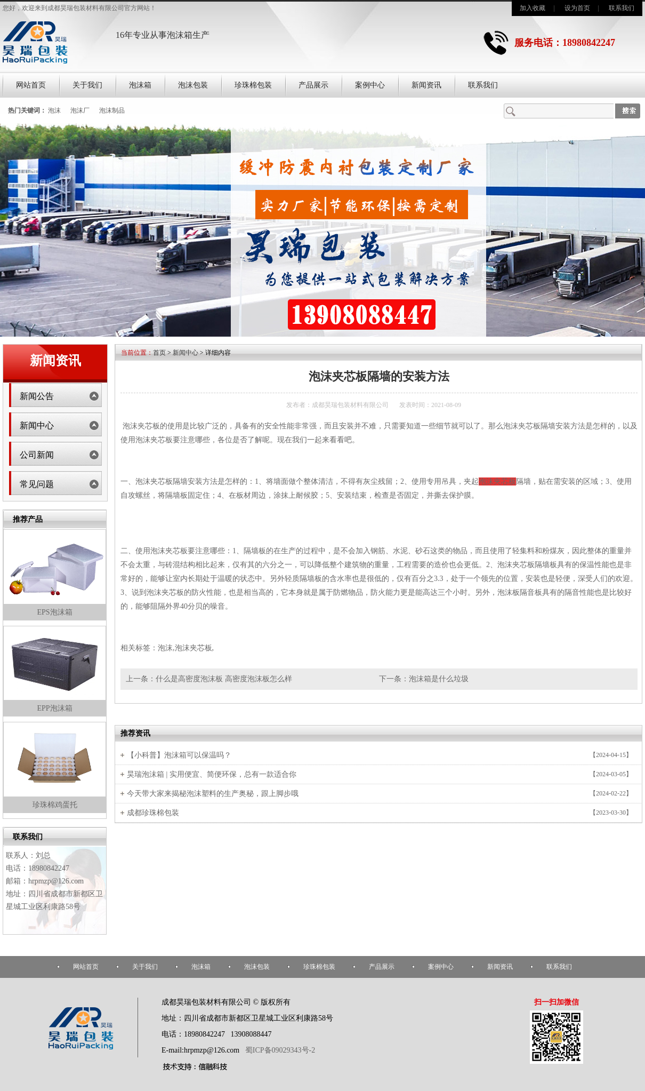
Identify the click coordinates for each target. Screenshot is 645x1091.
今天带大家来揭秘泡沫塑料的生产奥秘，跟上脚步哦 (213, 794)
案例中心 (370, 85)
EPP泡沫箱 (54, 708)
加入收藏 (532, 8)
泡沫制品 (112, 110)
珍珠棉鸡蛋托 (55, 805)
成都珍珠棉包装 (153, 813)
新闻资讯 (426, 85)
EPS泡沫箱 (54, 612)
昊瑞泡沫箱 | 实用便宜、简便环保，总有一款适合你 (211, 774)
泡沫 (54, 110)
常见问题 (37, 484)
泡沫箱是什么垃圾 (439, 679)
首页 (159, 352)
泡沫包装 (193, 85)
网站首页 (31, 85)
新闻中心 (37, 425)
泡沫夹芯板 (141, 426)
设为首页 (577, 8)
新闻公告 (37, 396)
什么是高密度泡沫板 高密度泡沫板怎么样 (224, 679)
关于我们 (87, 85)
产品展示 (313, 85)
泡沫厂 (80, 110)
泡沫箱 (140, 85)
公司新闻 (37, 454)
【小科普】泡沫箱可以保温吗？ (179, 755)
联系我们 (621, 8)
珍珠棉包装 (253, 85)
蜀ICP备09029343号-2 (280, 1050)
